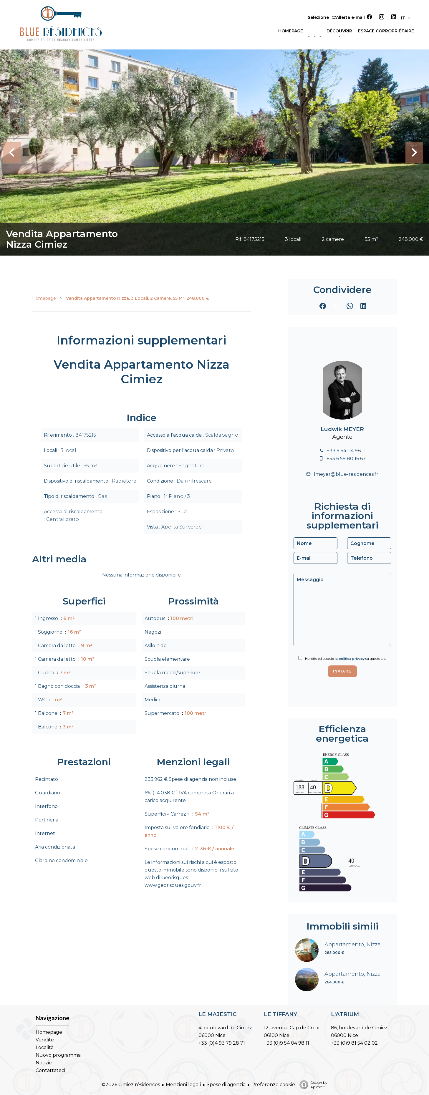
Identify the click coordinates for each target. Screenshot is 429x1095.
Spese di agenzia (226, 1084)
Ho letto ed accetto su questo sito (345, 659)
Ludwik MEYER (342, 429)
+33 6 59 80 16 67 (346, 458)
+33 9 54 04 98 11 (346, 450)
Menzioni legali (183, 1084)
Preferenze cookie (273, 1084)
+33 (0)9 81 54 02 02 (354, 1043)
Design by (312, 1084)
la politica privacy (350, 659)
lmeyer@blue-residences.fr (346, 474)
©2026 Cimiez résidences (131, 1084)
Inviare (342, 671)
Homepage (44, 298)
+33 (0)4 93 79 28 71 (221, 1043)
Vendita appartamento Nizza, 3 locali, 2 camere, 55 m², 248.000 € (137, 298)
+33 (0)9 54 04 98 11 (286, 1043)
